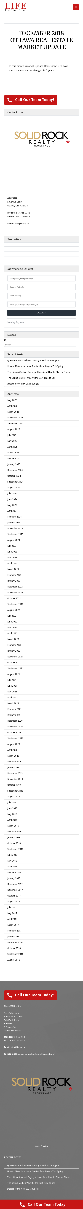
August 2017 (13, 901)
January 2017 (13, 936)
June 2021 (12, 686)
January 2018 (13, 878)
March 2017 (13, 925)
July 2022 (11, 616)
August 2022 (13, 610)
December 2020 (15, 721)
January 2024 (13, 522)
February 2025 (14, 458)
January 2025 (13, 464)
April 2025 (12, 446)
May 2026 (12, 400)
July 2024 (11, 493)
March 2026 (13, 412)
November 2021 (15, 656)
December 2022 (15, 586)
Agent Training (41, 1146)
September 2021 (15, 668)
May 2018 (12, 860)
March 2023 (13, 569)
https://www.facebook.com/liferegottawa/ (34, 1054)
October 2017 (14, 895)
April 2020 (12, 750)
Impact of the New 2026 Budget (23, 383)
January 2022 (13, 651)
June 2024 (12, 499)
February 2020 (14, 761)
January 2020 (13, 767)
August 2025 (13, 429)
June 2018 (12, 855)
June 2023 (12, 551)
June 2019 (12, 808)
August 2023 (13, 540)
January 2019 (13, 837)
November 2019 (15, 779)
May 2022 (12, 627)
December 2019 (15, 773)
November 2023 (15, 528)
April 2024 (12, 511)
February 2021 (14, 709)
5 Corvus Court (10, 1027)
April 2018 (12, 866)
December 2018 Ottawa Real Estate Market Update (41, 40)
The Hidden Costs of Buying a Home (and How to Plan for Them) (38, 372)
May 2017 (12, 913)
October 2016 (14, 948)
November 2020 (15, 726)
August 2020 (13, 744)
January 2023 (13, 581)
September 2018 (15, 849)
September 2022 (15, 604)
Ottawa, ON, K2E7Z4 (12, 1030)
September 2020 (15, 738)
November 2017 (15, 890)
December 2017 (15, 884)
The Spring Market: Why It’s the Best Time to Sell (31, 378)
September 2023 (15, 534)
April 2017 (12, 919)
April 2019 (12, 820)
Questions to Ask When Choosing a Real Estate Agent (33, 360)
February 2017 (14, 930)
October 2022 (14, 598)
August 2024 (13, 487)
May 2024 (12, 505)
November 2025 (15, 417)
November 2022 (15, 592)
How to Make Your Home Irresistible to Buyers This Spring (35, 366)
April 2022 (12, 633)
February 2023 (14, 575)
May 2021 (12, 691)
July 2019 (11, 802)
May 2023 (12, 557)
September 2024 (15, 481)
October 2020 (14, 732)
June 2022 (12, 621)
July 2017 (11, 907)
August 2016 (13, 960)
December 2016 (15, 942)
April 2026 (12, 406)
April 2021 (12, 697)
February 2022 (14, 645)
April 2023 (12, 563)
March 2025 (13, 452)
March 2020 (13, 756)
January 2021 (13, 715)
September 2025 (15, 423)
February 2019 (14, 831)
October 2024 (14, 476)
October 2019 (14, 785)
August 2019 (13, 796)
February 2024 (14, 516)
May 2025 (12, 441)
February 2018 (14, 872)
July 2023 (11, 546)
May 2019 (12, 814)
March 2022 (13, 639)
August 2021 (13, 674)
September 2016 (15, 954)
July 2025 (11, 435)
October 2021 (14, 662)
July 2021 (11, 680)
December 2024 (15, 470)
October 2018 (14, 843)
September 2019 (15, 791)
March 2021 (13, 703)
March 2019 (13, 825)
